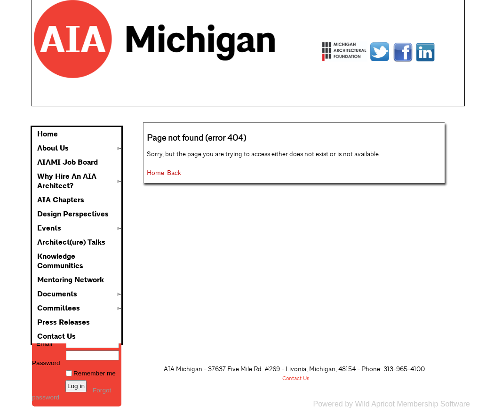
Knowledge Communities (60, 261)
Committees (58, 308)
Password (46, 359)
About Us (53, 148)
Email (42, 343)
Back (174, 172)
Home (47, 134)
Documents (57, 294)
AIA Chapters (60, 200)
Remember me (94, 373)
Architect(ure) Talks (71, 242)
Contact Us (56, 336)
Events (49, 228)
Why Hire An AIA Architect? (66, 181)
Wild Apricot (374, 404)
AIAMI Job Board (67, 162)
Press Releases (63, 322)
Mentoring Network (70, 280)
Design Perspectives (73, 214)
